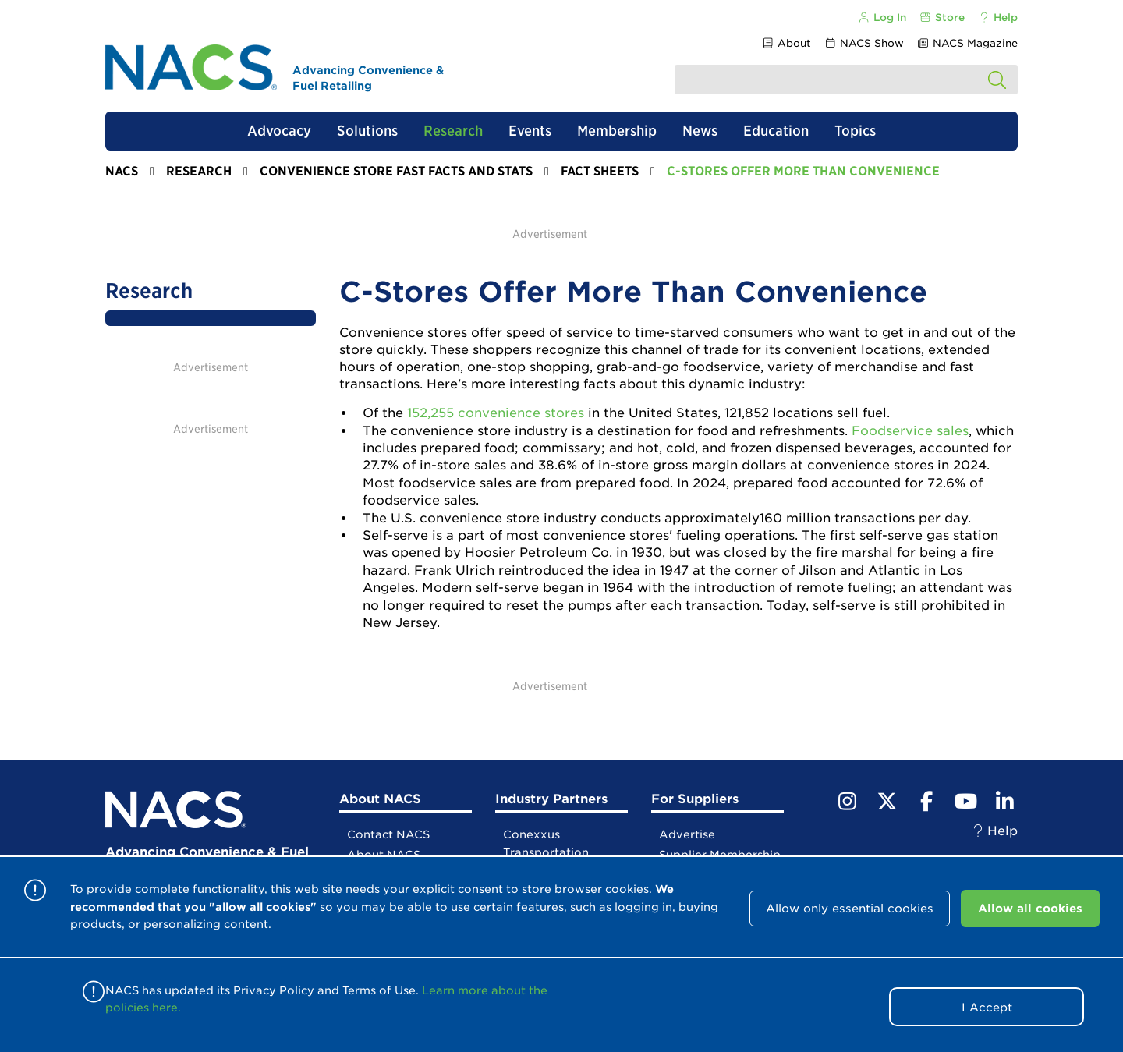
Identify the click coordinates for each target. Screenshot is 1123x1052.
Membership (617, 130)
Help (998, 17)
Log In (881, 17)
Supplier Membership (720, 854)
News (699, 130)
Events (529, 130)
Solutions (367, 130)
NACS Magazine (967, 43)
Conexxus (531, 834)
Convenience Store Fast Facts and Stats (396, 171)
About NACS (383, 854)
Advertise (687, 834)
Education (776, 130)
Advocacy (279, 130)
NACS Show (864, 43)
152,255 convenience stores (495, 413)
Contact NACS (388, 834)
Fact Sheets (600, 171)
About (785, 43)
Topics (855, 130)
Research (453, 130)
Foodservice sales (910, 430)
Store (942, 17)
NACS (121, 171)
